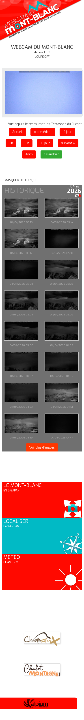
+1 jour (45, 143)
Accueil (17, 132)
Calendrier (51, 154)
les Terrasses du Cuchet (64, 124)
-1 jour (67, 132)
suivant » (68, 143)
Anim (29, 154)
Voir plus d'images (42, 447)
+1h (26, 143)
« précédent (43, 132)
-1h (11, 143)
